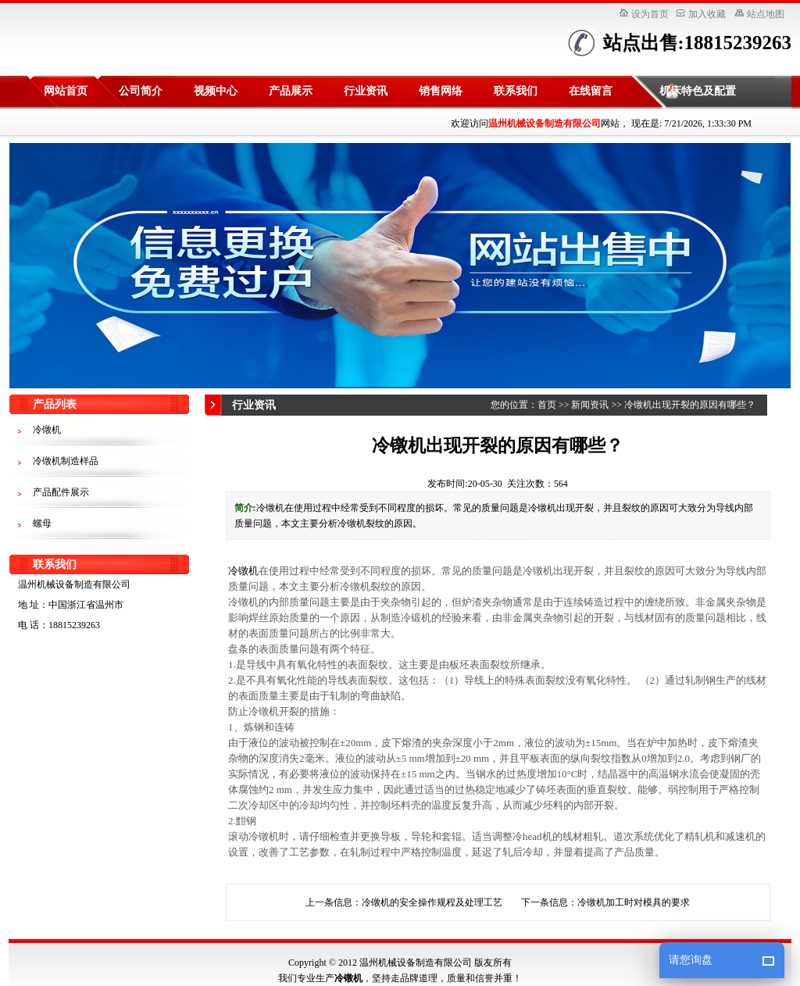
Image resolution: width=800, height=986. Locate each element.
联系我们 (516, 91)
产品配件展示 (61, 492)
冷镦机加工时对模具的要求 (633, 902)
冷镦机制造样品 (65, 460)
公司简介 (140, 91)
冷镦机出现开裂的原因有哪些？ (689, 404)
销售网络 (440, 91)
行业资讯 (366, 91)
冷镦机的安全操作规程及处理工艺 (432, 902)
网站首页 (66, 91)
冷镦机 (243, 571)
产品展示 (290, 91)
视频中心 (216, 91)
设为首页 (650, 14)
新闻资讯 (590, 404)
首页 (547, 404)
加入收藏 (707, 14)
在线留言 (590, 91)
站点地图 (765, 14)
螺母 (42, 523)
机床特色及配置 (697, 91)
